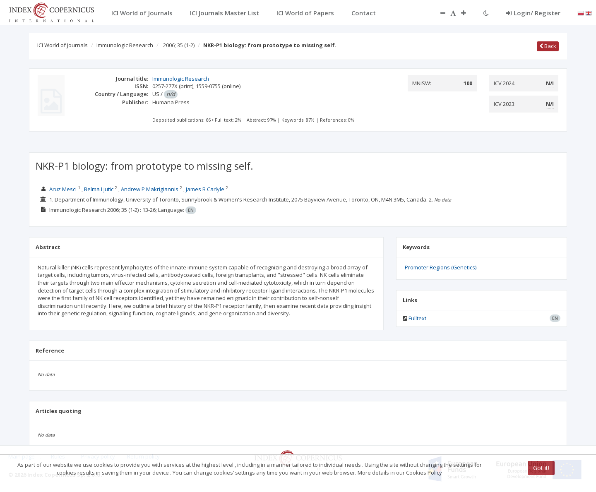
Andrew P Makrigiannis (149, 189)
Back (547, 46)
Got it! (541, 468)
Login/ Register (533, 13)
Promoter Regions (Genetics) (440, 267)
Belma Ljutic (98, 189)
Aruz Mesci (63, 189)
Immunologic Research (124, 45)
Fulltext (417, 318)
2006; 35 (179, 45)
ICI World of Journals (62, 45)
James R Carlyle (205, 189)
